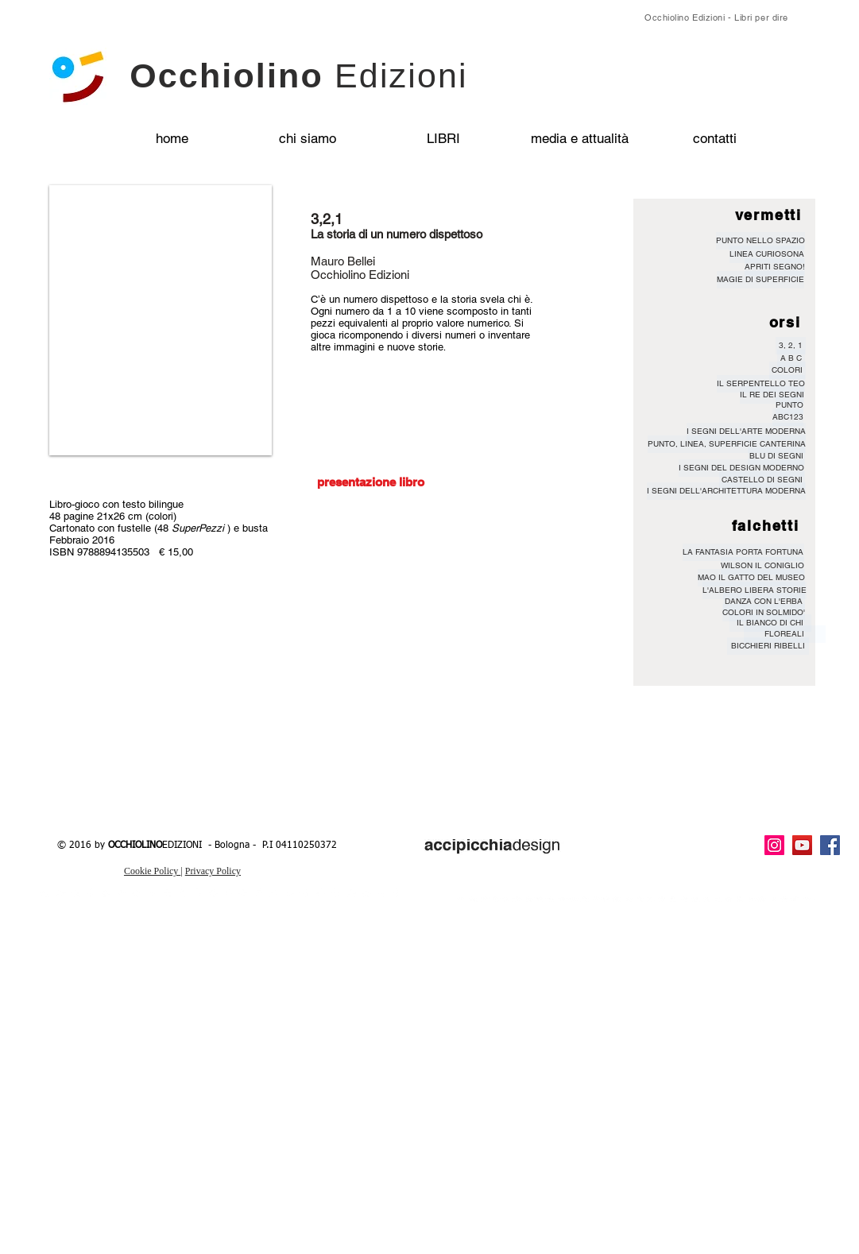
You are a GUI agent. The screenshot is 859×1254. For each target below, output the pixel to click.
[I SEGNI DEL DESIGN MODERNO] (741, 468)
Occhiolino (299, 75)
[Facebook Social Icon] (830, 845)
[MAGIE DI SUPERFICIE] (760, 279)
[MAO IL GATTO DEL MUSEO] (751, 577)
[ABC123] (787, 417)
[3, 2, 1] (791, 345)
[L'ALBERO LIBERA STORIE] (754, 590)
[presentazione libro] (371, 481)
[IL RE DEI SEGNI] (772, 395)
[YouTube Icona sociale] (802, 845)
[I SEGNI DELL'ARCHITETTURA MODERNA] (726, 491)
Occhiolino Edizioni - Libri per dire (716, 17)
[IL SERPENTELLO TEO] (761, 384)
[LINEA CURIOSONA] (766, 254)
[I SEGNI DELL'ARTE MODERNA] (746, 431)
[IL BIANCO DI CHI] (770, 623)
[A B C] (791, 358)
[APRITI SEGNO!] (775, 267)
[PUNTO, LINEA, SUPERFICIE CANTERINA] (727, 444)
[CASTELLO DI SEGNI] (762, 480)
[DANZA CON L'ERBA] (764, 601)
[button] (160, 320)
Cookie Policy (152, 871)
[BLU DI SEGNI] (776, 456)
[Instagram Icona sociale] (774, 845)
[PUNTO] (789, 405)
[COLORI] (787, 370)
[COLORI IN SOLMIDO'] (763, 612)
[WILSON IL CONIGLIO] (762, 566)
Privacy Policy (213, 871)
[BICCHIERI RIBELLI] (768, 646)
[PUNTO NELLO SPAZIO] (760, 241)
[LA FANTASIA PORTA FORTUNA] (743, 552)
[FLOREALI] (785, 634)
